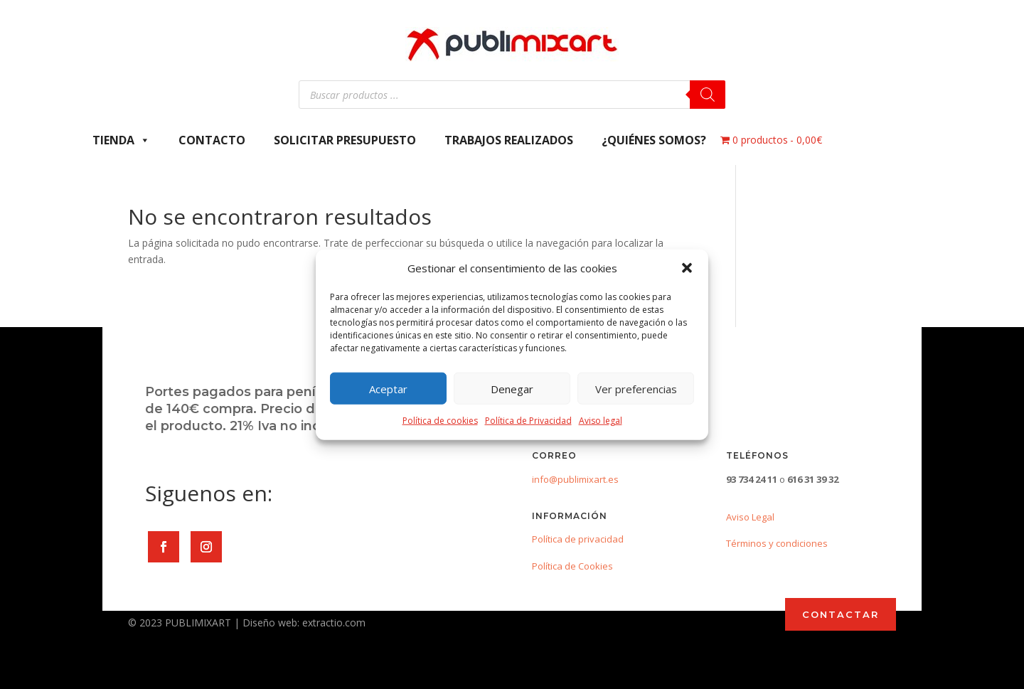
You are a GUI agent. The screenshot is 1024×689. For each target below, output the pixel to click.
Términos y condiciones (777, 543)
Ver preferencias (636, 389)
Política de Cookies (572, 566)
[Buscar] (707, 94)
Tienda (121, 140)
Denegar (512, 389)
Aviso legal (600, 421)
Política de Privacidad (528, 421)
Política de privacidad (578, 539)
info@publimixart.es (575, 479)
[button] (687, 268)
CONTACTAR (840, 614)
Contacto (211, 140)
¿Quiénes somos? (654, 140)
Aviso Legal (750, 517)
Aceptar (388, 389)
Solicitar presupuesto (345, 140)
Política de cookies (440, 421)
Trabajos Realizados (508, 140)
